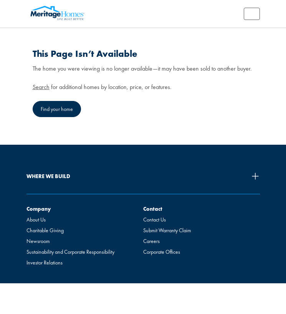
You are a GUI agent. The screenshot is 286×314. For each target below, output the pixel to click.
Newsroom (38, 241)
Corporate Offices (161, 251)
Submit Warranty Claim (167, 230)
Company (38, 208)
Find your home (57, 109)
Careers (151, 241)
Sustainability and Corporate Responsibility (70, 251)
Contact (152, 208)
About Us (36, 219)
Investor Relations (44, 262)
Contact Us (154, 219)
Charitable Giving (45, 230)
